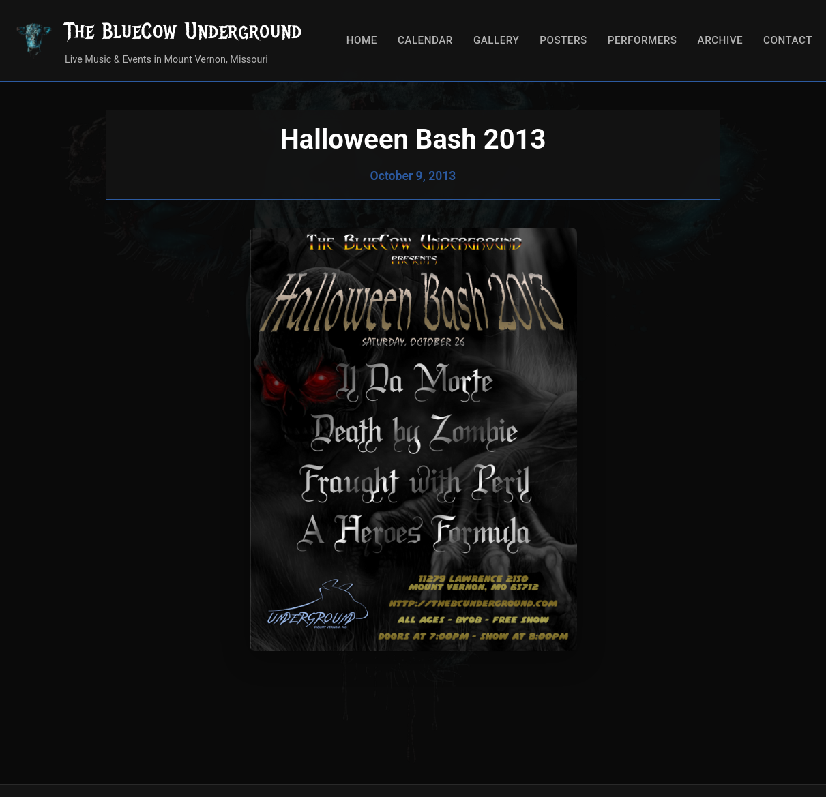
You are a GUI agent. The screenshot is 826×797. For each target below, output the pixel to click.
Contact (787, 40)
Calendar (425, 40)
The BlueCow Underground (183, 31)
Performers (642, 40)
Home (361, 40)
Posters (563, 40)
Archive (720, 40)
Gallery (496, 40)
